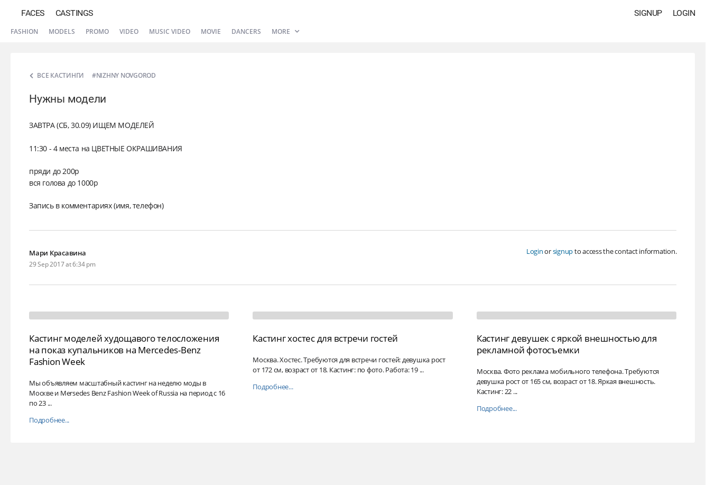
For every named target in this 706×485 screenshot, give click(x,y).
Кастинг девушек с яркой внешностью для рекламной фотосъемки (567, 344)
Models (62, 31)
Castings (74, 13)
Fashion (24, 31)
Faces (33, 13)
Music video (169, 31)
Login (684, 13)
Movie (211, 31)
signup (563, 251)
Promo (97, 31)
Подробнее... (49, 420)
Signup (648, 13)
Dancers (246, 31)
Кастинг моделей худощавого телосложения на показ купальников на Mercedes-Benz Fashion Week (124, 350)
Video (128, 31)
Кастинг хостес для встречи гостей (325, 338)
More (285, 31)
